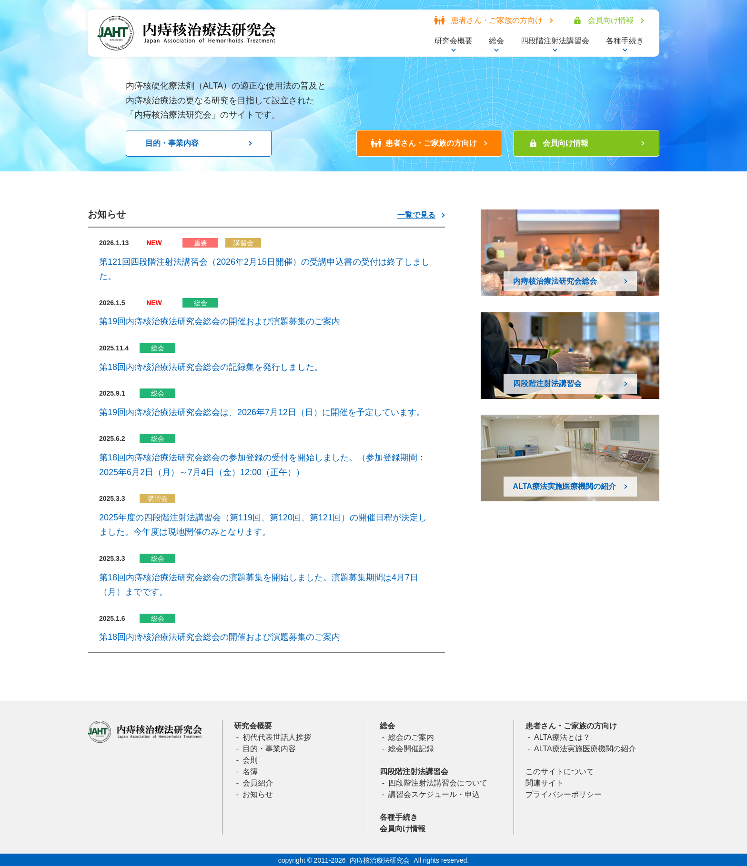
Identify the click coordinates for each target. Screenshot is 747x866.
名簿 (250, 771)
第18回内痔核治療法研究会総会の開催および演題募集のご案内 (219, 637)
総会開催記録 (411, 749)
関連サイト (544, 783)
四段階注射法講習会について (437, 783)
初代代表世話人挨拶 (276, 737)
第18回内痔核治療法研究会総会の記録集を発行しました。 (211, 367)
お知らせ (257, 794)
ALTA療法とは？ (562, 737)
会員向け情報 (402, 829)
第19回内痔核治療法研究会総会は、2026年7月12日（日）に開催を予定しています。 (262, 412)
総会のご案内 (411, 737)
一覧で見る (416, 215)
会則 (250, 760)
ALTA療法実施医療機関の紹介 (585, 749)
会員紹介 (257, 783)
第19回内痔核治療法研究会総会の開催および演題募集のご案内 (219, 321)
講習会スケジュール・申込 (434, 794)
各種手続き (399, 817)
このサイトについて (559, 771)
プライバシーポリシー (563, 794)
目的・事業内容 (269, 749)
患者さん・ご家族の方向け (571, 726)
